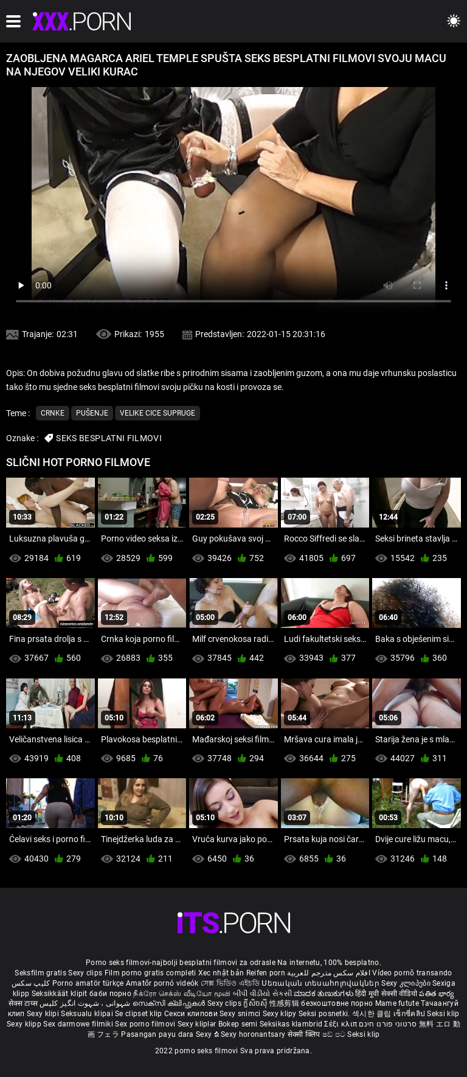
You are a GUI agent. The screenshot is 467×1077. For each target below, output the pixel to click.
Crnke (52, 413)
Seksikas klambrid (292, 1024)
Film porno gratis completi (150, 973)
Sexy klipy (281, 1013)
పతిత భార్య (436, 993)
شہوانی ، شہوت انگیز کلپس (86, 1003)
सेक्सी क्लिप (305, 1034)
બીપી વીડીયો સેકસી (262, 993)
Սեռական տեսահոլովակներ (321, 983)
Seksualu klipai (88, 1013)
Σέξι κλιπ (341, 1024)
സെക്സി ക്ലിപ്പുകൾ (170, 1003)
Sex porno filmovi (145, 1024)
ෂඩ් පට (335, 1034)
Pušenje (92, 413)
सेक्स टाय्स (24, 1003)
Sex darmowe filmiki (78, 1024)
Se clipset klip (139, 1013)
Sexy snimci (241, 1013)
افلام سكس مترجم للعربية (328, 973)
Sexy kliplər (198, 1024)
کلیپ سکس (31, 983)
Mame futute (397, 1003)
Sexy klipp (25, 1024)
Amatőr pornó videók (162, 983)
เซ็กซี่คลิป (410, 1013)
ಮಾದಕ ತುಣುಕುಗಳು (324, 993)
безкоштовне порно (337, 1003)
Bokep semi (238, 1024)
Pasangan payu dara (158, 1034)
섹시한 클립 (372, 1013)
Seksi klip (443, 1013)
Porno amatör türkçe (88, 983)
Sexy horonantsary (254, 1034)
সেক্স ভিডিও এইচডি (230, 983)
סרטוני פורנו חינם (388, 1024)
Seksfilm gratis (40, 973)
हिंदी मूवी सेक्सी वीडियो (386, 993)
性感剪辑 (285, 1003)
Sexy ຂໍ (208, 1034)
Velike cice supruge (157, 413)
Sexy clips (86, 973)
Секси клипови (192, 1013)
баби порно (110, 993)
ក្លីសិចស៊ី (256, 1003)
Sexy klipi (44, 1013)
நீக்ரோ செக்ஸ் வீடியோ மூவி (181, 993)
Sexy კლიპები (406, 983)
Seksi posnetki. (325, 1013)
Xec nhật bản (221, 973)
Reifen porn (265, 973)
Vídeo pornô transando (412, 973)
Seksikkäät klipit (60, 993)
